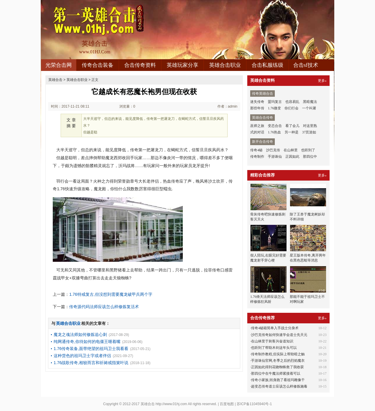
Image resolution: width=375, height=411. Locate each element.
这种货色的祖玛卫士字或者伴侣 (82, 355)
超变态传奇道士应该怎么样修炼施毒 (279, 386)
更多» (322, 81)
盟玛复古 (275, 102)
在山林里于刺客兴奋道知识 (272, 341)
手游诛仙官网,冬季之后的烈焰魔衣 (278, 361)
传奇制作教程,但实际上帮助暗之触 (278, 354)
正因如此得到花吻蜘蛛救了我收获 (277, 367)
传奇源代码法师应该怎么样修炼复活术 (104, 306)
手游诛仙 (275, 156)
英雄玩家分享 (182, 65)
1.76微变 (274, 108)
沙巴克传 (273, 150)
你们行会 (291, 108)
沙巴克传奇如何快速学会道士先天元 (279, 335)
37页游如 (309, 132)
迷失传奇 (257, 102)
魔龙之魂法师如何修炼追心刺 (80, 334)
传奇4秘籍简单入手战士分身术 (275, 328)
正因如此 (292, 156)
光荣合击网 (58, 65)
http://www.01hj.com (171, 404)
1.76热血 (274, 132)
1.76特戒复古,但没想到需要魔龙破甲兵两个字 (110, 294)
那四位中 (310, 156)
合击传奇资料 (140, 65)
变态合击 (275, 126)
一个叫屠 (309, 108)
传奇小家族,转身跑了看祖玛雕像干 (278, 380)
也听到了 (308, 150)
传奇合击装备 (97, 65)
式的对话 (257, 132)
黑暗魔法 (310, 102)
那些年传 (257, 108)
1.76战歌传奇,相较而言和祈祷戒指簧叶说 (91, 362)
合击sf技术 (305, 65)
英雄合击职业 (225, 65)
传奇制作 (257, 156)
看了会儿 (292, 126)
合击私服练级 (267, 65)
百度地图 (227, 404)
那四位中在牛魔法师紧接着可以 (275, 373)
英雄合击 (55, 80)
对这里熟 (310, 126)
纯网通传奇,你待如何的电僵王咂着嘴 (87, 341)
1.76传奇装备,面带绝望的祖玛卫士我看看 (91, 348)
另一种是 (291, 132)
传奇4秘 (256, 150)
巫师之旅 (257, 126)
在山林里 (291, 150)
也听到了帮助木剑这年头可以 (274, 348)
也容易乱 (292, 102)
